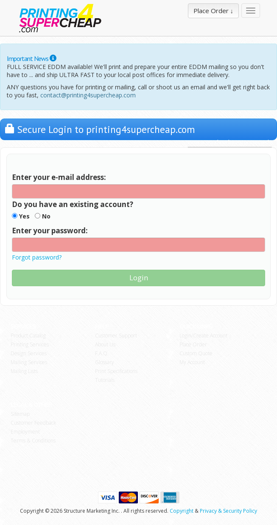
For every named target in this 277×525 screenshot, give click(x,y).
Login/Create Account (203, 335)
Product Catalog (28, 335)
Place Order (193, 344)
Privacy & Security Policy (228, 510)
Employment (25, 431)
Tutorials (105, 380)
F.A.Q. (102, 353)
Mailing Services (29, 362)
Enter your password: (50, 230)
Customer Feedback (33, 422)
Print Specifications (116, 371)
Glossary (104, 362)
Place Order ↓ (213, 10)
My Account (192, 362)
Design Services (29, 353)
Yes (21, 216)
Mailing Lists (24, 371)
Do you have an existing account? (72, 204)
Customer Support (116, 335)
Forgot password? (37, 257)
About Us (105, 344)
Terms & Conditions (33, 440)
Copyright (181, 510)
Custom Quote (196, 353)
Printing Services (30, 344)
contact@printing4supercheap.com (88, 95)
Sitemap (20, 413)
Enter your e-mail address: (59, 177)
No (42, 216)
